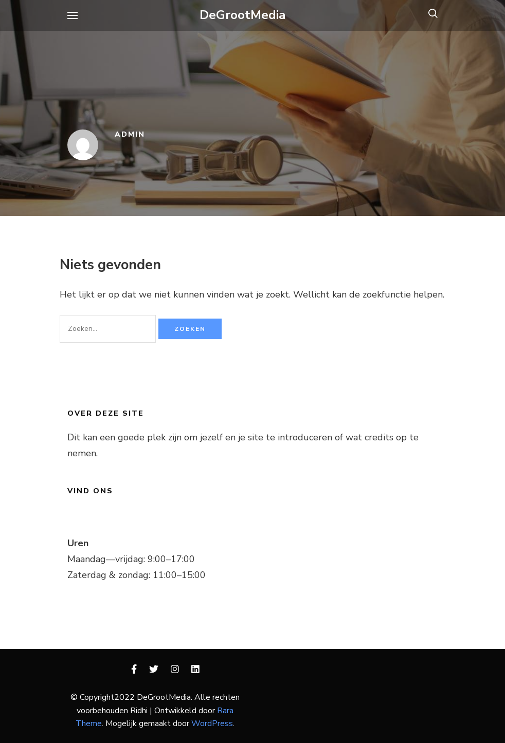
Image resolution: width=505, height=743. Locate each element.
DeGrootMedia (243, 15)
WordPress (212, 723)
